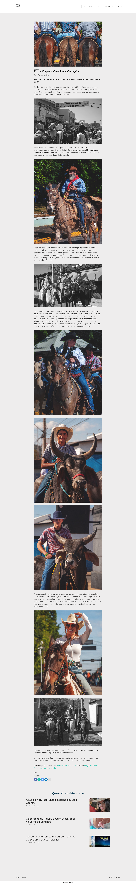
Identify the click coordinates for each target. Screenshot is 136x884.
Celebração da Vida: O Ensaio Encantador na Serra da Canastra (50, 820)
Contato (23, 877)
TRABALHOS (87, 6)
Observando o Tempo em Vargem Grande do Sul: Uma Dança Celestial (50, 838)
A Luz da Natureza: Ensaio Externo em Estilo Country (52, 801)
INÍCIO (78, 6)
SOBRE (97, 6)
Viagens (36, 69)
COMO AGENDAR (109, 6)
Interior (37, 775)
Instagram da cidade (47, 768)
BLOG (120, 6)
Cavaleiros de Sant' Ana (66, 765)
